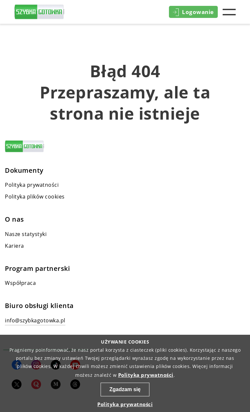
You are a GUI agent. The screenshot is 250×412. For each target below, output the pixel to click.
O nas (14, 219)
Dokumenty (24, 170)
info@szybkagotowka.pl (35, 320)
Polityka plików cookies (35, 196)
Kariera (14, 245)
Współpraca (20, 283)
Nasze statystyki (26, 234)
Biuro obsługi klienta (39, 305)
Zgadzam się (125, 389)
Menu (229, 12)
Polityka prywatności (32, 184)
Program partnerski (37, 268)
